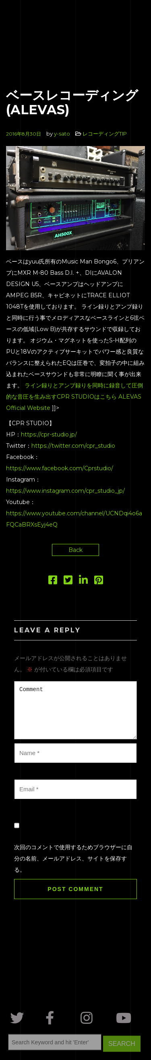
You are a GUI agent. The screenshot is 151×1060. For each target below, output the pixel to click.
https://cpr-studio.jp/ (49, 434)
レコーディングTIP (105, 133)
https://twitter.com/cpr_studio (73, 445)
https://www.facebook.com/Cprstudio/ (59, 468)
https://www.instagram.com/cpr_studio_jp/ (65, 490)
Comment (75, 710)
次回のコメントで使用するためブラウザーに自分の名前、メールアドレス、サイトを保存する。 (73, 858)
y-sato (62, 133)
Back (75, 550)
